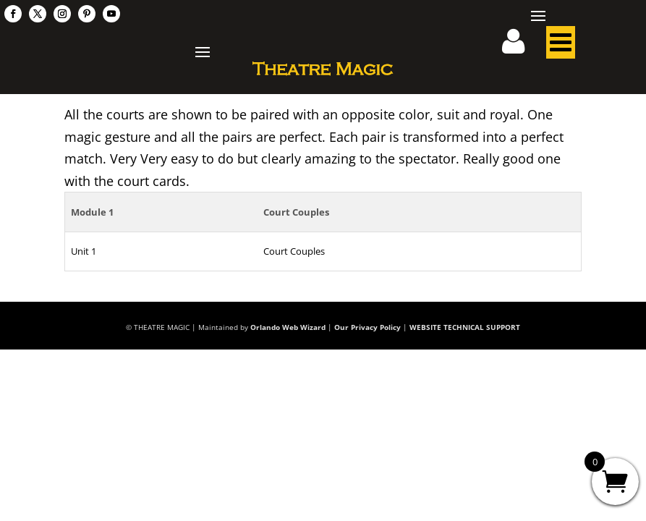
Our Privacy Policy (367, 327)
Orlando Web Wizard (288, 327)
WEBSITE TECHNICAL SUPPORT (464, 327)
